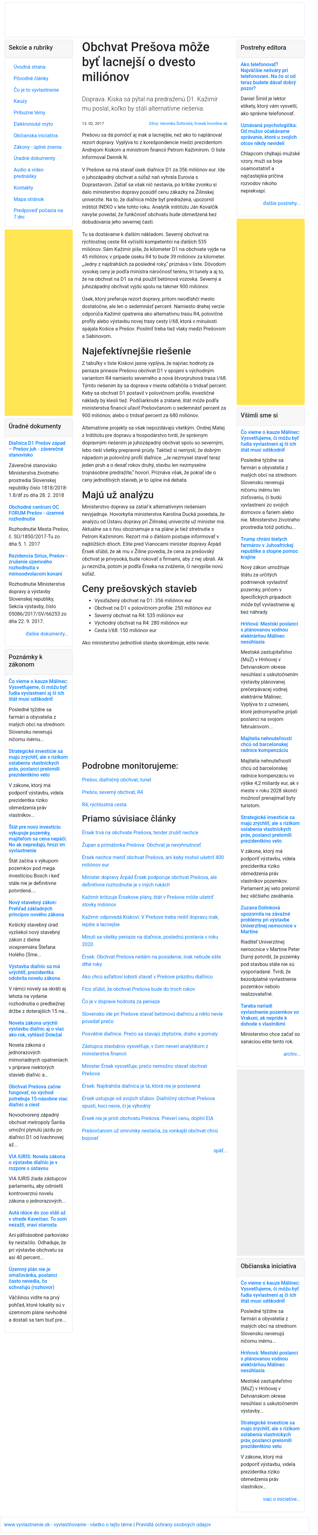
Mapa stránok (29, 199)
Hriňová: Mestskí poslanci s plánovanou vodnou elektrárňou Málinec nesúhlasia (269, 633)
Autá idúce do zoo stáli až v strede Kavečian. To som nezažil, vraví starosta (38, 1219)
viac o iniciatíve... (282, 1499)
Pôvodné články (31, 78)
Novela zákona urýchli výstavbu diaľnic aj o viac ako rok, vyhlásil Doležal (36, 1029)
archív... (292, 1054)
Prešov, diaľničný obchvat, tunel (116, 780)
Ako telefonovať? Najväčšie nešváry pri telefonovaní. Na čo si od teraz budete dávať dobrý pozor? (268, 76)
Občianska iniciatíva (36, 136)
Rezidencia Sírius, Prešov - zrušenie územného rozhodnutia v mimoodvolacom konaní (38, 565)
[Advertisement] (154, 702)
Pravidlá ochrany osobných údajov (173, 1525)
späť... (220, 1151)
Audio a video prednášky (28, 173)
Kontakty (23, 188)
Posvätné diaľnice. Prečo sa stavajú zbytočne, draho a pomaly (150, 1034)
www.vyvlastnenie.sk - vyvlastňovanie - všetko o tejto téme (69, 1525)
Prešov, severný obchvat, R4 (112, 792)
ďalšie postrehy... (282, 203)
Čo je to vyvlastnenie (36, 90)
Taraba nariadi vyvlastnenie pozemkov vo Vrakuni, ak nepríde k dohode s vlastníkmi (270, 1015)
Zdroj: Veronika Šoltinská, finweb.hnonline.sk (188, 123)
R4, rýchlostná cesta (104, 805)
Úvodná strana (30, 67)
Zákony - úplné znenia (37, 147)
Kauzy (20, 101)
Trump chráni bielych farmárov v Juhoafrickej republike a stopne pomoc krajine (269, 548)
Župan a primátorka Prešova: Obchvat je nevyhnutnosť (141, 845)
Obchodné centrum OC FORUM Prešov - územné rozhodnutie (36, 513)
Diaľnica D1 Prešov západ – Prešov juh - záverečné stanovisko (37, 449)
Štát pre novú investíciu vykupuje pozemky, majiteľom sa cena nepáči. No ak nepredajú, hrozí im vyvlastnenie (38, 839)
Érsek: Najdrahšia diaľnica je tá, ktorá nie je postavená (141, 1086)
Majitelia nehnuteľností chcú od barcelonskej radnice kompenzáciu (266, 744)
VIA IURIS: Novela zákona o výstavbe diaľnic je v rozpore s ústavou (37, 1162)
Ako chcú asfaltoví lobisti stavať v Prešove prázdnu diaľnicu (147, 977)
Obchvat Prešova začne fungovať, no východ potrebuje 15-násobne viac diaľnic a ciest (38, 1096)
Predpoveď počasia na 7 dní (38, 213)
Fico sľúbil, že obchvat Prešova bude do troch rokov (138, 989)
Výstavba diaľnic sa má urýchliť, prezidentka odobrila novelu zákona (34, 972)
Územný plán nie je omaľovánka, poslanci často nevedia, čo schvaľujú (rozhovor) (33, 1278)
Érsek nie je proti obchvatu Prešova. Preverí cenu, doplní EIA (147, 1118)
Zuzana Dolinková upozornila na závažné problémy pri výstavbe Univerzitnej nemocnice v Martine (268, 920)
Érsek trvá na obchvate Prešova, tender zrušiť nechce (140, 833)
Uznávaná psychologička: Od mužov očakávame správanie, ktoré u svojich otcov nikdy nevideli (269, 134)
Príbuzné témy (29, 113)
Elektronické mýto (33, 124)
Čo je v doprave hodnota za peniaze (121, 1001)
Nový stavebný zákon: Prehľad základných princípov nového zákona (36, 908)
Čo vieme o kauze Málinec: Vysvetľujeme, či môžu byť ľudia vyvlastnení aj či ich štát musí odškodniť (38, 690)
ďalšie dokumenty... (47, 634)
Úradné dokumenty (34, 158)
